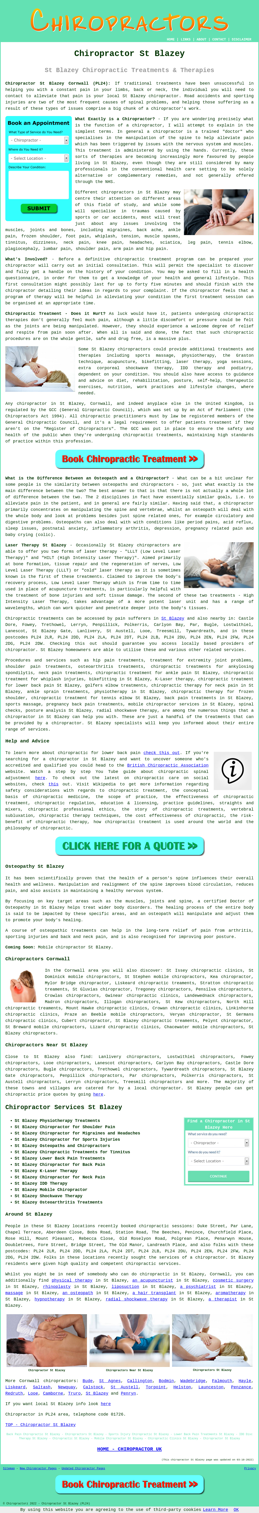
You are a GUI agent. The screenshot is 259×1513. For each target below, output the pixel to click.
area (63, 1414)
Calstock (93, 1387)
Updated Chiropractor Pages (83, 1468)
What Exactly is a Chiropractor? (115, 119)
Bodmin (166, 1381)
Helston (182, 1387)
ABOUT (201, 39)
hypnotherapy (50, 1299)
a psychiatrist (198, 1286)
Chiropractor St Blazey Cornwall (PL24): (57, 83)
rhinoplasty (57, 1286)
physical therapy (72, 1280)
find (85, 1056)
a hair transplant (154, 1293)
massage (14, 1293)
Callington (139, 1381)
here (40, 778)
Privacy (250, 1468)
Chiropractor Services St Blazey (63, 1107)
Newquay (67, 1387)
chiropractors (235, 989)
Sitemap (9, 1468)
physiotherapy (110, 691)
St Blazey (172, 618)
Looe (33, 1393)
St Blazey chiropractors (120, 349)
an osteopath (200, 509)
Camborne (53, 1393)
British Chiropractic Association (168, 765)
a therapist (223, 1299)
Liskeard (15, 1387)
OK (236, 1509)
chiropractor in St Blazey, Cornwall (63, 403)
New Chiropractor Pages (38, 1468)
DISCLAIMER (241, 39)
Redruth (14, 1393)
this (54, 784)
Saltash (42, 1387)
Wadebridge (193, 1381)
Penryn (128, 1393)
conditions (159, 522)
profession (78, 441)
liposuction (125, 1286)
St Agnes (110, 1381)
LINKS (185, 39)
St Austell (124, 1387)
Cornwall (29, 1381)
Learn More (215, 1509)
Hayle (245, 1381)
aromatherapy (231, 1293)
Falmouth (222, 1381)
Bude (88, 1381)
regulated (16, 410)
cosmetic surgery (233, 1280)
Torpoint (156, 1387)
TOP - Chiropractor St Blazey (40, 1425)
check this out (161, 753)
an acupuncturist (152, 1280)
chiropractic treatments (152, 435)
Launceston (211, 1387)
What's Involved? (26, 259)
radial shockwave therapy (137, 1299)
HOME (171, 39)
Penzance (241, 1387)
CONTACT (219, 39)
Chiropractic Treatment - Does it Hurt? (55, 313)
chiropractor (20, 290)
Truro (74, 1393)
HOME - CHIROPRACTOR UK (129, 1449)
